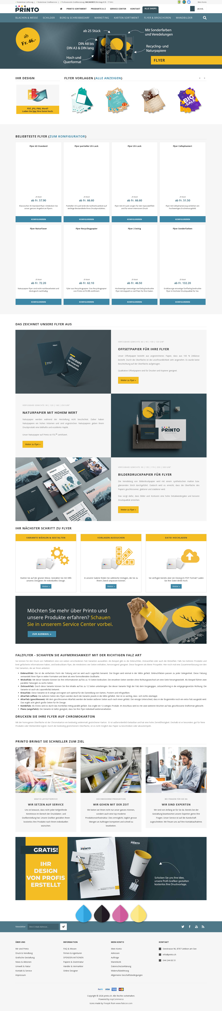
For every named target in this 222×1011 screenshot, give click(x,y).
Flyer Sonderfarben (182, 228)
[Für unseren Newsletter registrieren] (43, 927)
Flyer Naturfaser (38, 228)
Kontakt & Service (23, 970)
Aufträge (115, 957)
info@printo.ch (169, 954)
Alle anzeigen (108, 78)
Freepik (107, 1003)
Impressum (20, 975)
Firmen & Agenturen (72, 953)
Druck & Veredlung (24, 953)
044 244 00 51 (90, 2)
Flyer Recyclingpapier (86, 228)
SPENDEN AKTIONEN (73, 957)
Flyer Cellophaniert (182, 146)
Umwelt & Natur (22, 966)
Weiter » (46, 586)
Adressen (115, 953)
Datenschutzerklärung (121, 966)
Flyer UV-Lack (134, 146)
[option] (81, 100)
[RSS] (203, 926)
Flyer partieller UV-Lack (86, 146)
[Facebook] (189, 926)
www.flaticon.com (124, 1003)
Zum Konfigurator (67, 136)
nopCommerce (117, 999)
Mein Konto (202, 2)
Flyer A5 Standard (38, 146)
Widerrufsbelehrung (120, 970)
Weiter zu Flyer (127, 380)
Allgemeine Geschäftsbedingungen (127, 975)
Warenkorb (116, 962)
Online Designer (70, 970)
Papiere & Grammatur (73, 962)
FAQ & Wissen (69, 948)
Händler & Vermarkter (73, 966)
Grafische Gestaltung (25, 957)
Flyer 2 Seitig (134, 228)
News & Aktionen (23, 962)
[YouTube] (196, 926)
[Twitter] (183, 926)
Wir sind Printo (22, 948)
